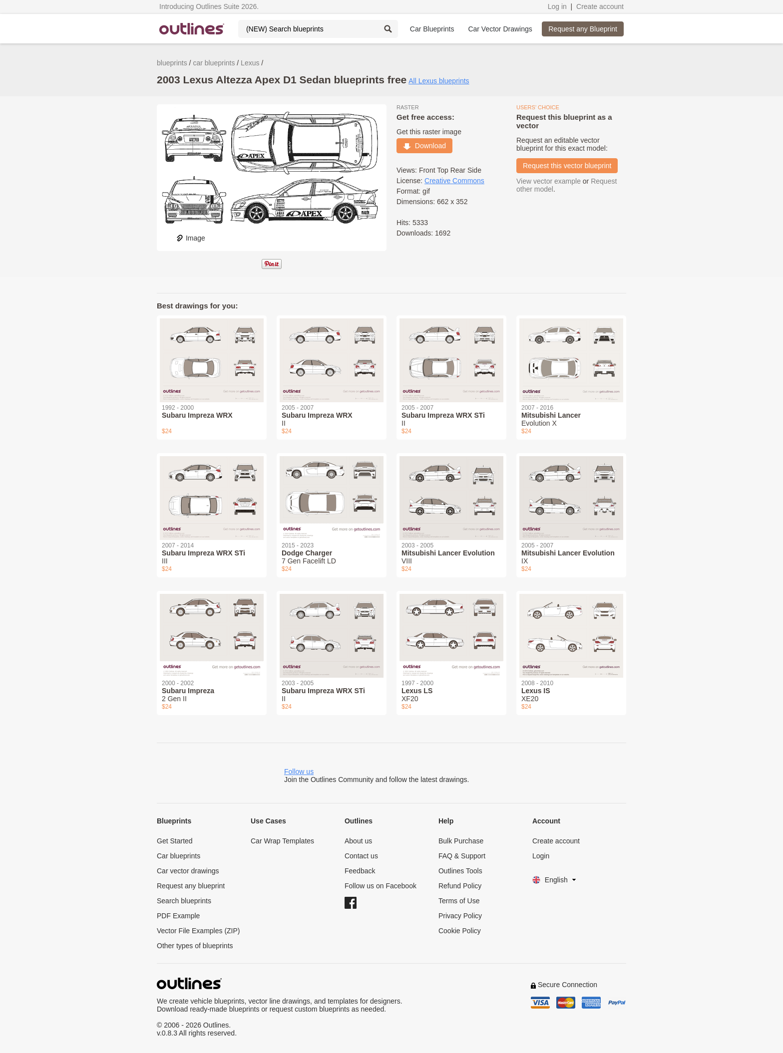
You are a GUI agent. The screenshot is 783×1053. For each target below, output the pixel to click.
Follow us (299, 772)
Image (190, 238)
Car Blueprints (432, 29)
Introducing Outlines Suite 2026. (209, 6)
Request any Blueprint (582, 29)
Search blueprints (184, 901)
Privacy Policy (460, 916)
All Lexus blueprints (438, 81)
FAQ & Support (461, 856)
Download (424, 146)
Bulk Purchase (460, 841)
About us (358, 841)
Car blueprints (178, 856)
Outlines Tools (460, 871)
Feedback (360, 871)
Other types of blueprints (195, 946)
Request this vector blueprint (567, 166)
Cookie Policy (459, 931)
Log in (557, 6)
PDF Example (178, 916)
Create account (600, 6)
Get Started (175, 841)
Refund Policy (459, 886)
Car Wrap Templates (282, 841)
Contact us (361, 856)
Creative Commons (454, 181)
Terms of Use (458, 901)
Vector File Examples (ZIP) (198, 931)
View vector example (548, 181)
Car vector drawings (188, 871)
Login (540, 856)
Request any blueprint (191, 886)
